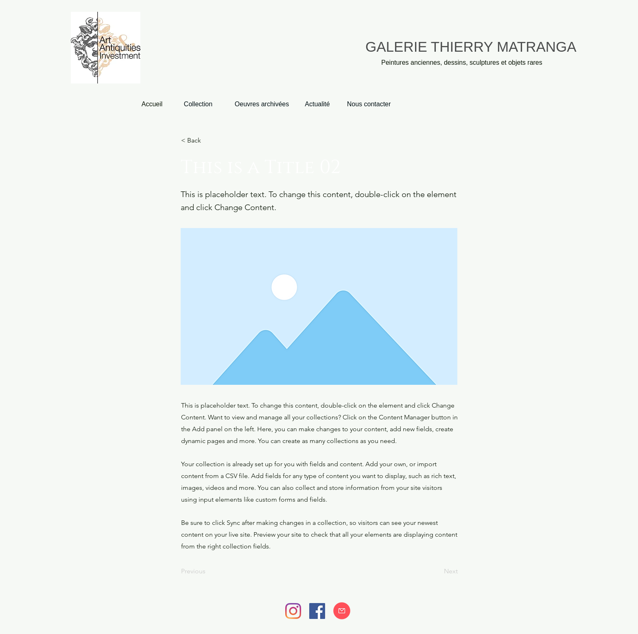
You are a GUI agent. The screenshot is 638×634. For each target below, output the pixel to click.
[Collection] (198, 104)
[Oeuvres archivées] (262, 104)
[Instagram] (293, 611)
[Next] (437, 571)
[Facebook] (317, 611)
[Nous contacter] (369, 104)
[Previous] (208, 571)
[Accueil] (152, 104)
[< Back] (208, 140)
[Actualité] (317, 104)
